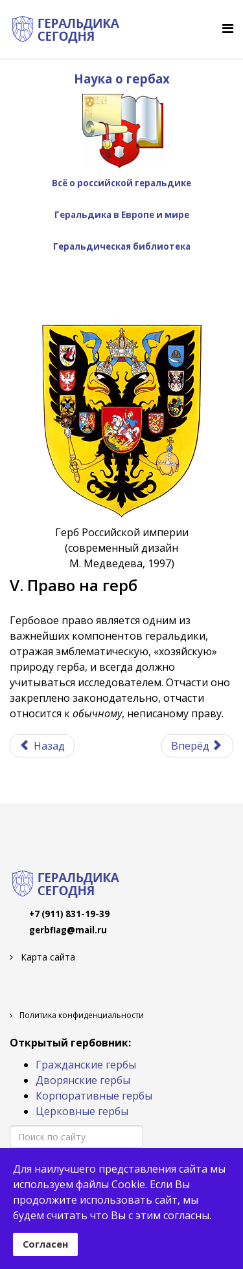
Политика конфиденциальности (80, 1015)
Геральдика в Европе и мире (121, 215)
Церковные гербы (82, 1111)
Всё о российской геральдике (121, 183)
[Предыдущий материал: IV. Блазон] (42, 745)
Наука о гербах (122, 78)
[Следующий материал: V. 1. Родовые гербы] (197, 745)
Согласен (45, 1244)
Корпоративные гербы (94, 1096)
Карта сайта (46, 957)
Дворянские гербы (83, 1080)
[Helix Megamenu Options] (227, 28)
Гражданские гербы (86, 1065)
